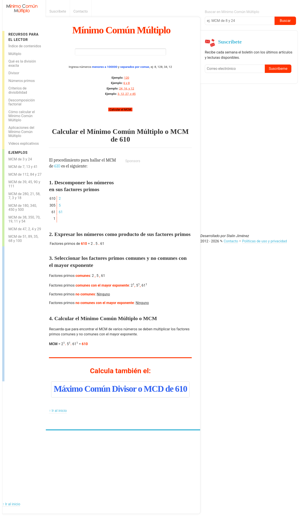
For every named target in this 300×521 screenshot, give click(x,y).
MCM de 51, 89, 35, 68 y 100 (23, 238)
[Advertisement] (22, 312)
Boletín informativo (197, 11)
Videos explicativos (23, 143)
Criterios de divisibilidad (17, 90)
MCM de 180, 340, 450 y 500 (22, 207)
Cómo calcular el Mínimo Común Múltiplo (21, 116)
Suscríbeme (278, 69)
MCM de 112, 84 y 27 (24, 174)
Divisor (13, 73)
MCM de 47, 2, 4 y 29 (24, 229)
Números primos (21, 81)
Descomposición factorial (21, 102)
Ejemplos (18, 152)
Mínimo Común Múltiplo (121, 30)
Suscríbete (57, 11)
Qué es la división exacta (22, 63)
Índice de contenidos (24, 46)
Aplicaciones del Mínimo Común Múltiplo (21, 131)
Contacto (81, 11)
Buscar (285, 21)
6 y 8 (127, 83)
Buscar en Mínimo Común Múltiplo (232, 12)
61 (61, 212)
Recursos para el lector (23, 37)
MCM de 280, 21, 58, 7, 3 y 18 (24, 196)
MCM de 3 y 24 (20, 159)
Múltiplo (14, 54)
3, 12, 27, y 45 (126, 93)
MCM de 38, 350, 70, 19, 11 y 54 (24, 219)
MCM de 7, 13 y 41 (22, 167)
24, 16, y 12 (126, 88)
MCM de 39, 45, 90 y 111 (24, 184)
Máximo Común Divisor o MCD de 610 (120, 389)
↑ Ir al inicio (58, 411)
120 (126, 77)
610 (125, 139)
